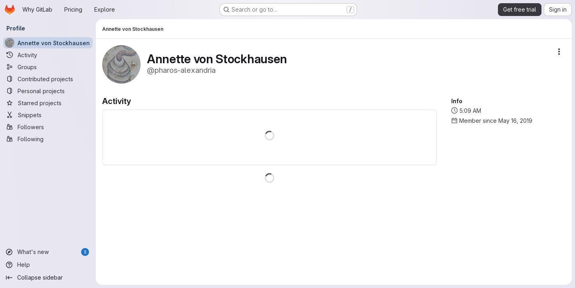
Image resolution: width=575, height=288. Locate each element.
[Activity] (48, 54)
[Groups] (48, 66)
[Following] (48, 138)
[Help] (48, 264)
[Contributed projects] (48, 78)
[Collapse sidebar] (48, 277)
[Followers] (48, 126)
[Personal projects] (48, 90)
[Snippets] (48, 114)
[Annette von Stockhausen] (48, 42)
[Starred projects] (48, 102)
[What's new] (48, 252)
